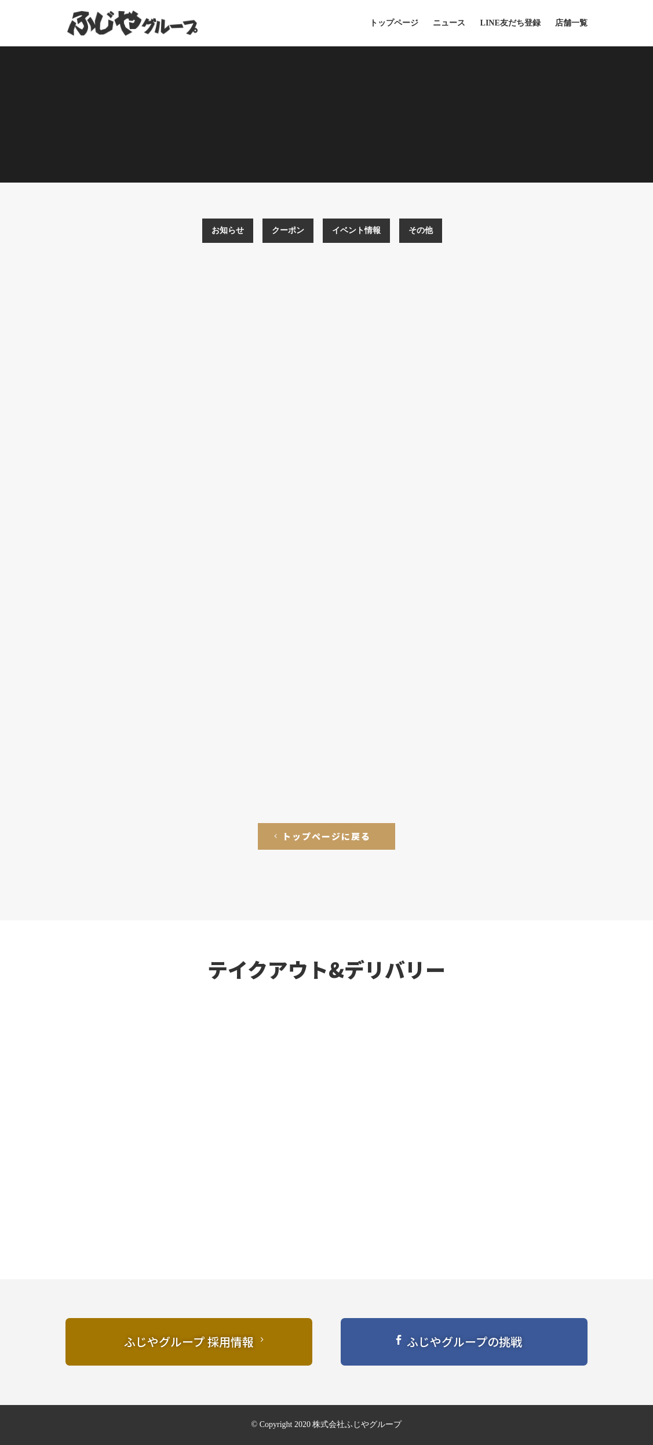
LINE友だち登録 (510, 23)
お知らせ (227, 230)
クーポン (288, 230)
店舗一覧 (571, 23)
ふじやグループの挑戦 (464, 1341)
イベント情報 (356, 230)
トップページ (394, 23)
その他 (420, 230)
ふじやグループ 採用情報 (189, 1341)
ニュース (449, 23)
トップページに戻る (326, 836)
